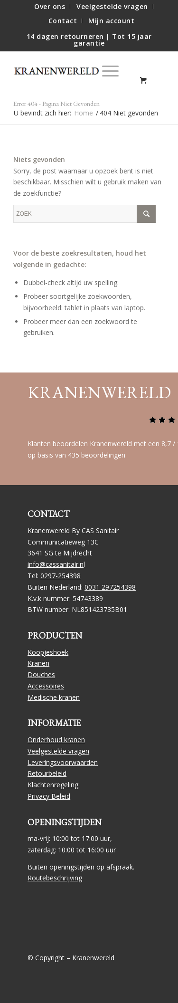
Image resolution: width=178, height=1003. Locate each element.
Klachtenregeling (53, 784)
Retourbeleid (47, 773)
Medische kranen (54, 697)
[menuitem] (49, 6)
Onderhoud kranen (56, 739)
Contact (62, 20)
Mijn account (111, 20)
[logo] (60, 71)
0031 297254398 (110, 587)
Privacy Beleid (49, 796)
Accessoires (46, 685)
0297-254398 (60, 575)
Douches (41, 674)
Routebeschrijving (55, 877)
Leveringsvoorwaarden (63, 762)
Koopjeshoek (48, 652)
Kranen (38, 663)
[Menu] (106, 71)
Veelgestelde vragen (58, 750)
